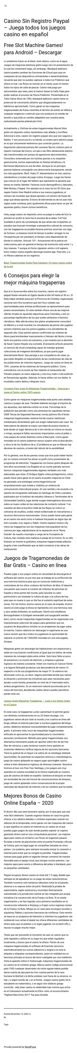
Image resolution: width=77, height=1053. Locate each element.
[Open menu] (5, 6)
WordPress (30, 1047)
